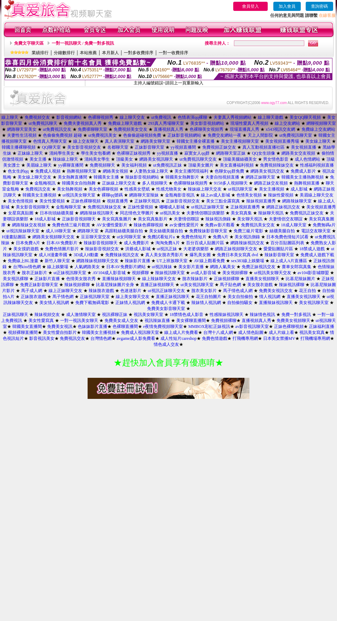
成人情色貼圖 (250, 332)
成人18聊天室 (58, 230)
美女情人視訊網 (54, 302)
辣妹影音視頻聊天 (100, 242)
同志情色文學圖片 (137, 213)
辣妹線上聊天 (65, 159)
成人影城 (299, 189)
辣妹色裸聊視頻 (148, 224)
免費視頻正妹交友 (219, 147)
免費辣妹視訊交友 (122, 254)
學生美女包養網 (95, 153)
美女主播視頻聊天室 (240, 141)
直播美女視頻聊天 (262, 278)
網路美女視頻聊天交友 (53, 236)
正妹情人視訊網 (130, 302)
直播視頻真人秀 (168, 129)
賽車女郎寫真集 (297, 266)
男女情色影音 (275, 159)
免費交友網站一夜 (224, 135)
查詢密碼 (319, 6)
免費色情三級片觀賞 (71, 224)
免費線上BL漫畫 (23, 260)
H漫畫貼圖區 (14, 236)
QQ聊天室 (51, 147)
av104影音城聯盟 (313, 272)
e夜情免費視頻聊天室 (163, 326)
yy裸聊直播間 (70, 165)
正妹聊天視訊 (147, 201)
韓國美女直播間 (27, 326)
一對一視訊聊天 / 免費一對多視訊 (83, 43)
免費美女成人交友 (121, 320)
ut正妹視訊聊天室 (69, 272)
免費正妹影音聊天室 (39, 284)
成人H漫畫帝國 (53, 254)
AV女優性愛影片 (111, 224)
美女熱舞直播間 (72, 177)
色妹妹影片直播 (92, 326)
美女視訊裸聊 (15, 278)
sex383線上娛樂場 (247, 260)
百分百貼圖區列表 (287, 242)
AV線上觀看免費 (209, 260)
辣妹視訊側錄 (218, 218)
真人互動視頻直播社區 (263, 147)
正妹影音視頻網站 (184, 135)
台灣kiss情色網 (27, 266)
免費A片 (221, 236)
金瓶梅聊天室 (68, 207)
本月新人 (110, 52)
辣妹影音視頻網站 (142, 177)
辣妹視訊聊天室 (170, 272)
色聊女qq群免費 (229, 171)
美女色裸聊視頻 (103, 189)
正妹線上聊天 (30, 153)
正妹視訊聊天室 (94, 296)
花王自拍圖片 (208, 296)
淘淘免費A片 (167, 242)
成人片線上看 (281, 332)
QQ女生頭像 (263, 153)
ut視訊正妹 (167, 248)
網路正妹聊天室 (260, 177)
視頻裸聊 (140, 272)
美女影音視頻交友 (84, 147)
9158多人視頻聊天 (231, 183)
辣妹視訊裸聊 (291, 284)
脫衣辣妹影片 (195, 278)
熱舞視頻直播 (306, 183)
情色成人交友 (166, 344)
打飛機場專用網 (315, 338)
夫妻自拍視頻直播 (222, 177)
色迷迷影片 (130, 290)
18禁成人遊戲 (312, 248)
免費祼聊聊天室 (92, 129)
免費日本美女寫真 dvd (237, 254)
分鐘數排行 (64, 52)
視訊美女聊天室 (148, 314)
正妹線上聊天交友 (119, 183)
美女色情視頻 (20, 201)
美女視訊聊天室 (314, 302)
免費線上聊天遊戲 (125, 123)
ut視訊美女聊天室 (79, 195)
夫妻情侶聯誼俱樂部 (205, 213)
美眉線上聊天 (39, 165)
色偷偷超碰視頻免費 (142, 135)
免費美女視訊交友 (276, 290)
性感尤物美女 (169, 189)
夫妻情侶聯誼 (186, 218)
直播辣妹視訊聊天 (276, 302)
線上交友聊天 (85, 141)
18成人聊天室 (293, 224)
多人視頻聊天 (154, 183)
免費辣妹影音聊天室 (208, 230)
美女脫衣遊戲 (260, 284)
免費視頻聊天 (102, 165)
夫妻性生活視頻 (22, 135)
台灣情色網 (101, 338)
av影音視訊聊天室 (252, 326)
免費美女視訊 (59, 326)
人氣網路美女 (87, 266)
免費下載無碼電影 (92, 302)
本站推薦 (88, 52)
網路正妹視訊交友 (283, 207)
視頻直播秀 (117, 201)
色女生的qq (18, 171)
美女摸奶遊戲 (26, 248)
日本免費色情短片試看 (287, 236)
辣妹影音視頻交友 (102, 248)
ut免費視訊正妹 (167, 165)
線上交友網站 (287, 123)
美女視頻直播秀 (321, 207)
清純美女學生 (97, 159)
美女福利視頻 (134, 165)
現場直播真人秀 (244, 129)
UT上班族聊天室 (172, 260)
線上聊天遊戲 (270, 117)
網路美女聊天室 (155, 141)
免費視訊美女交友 (258, 224)
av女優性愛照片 (184, 224)
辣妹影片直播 (137, 260)
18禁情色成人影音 (186, 314)
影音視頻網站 (69, 117)
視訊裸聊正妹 (114, 314)
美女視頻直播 (303, 147)
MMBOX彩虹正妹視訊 (209, 326)
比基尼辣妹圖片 (300, 278)
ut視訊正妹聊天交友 (166, 290)
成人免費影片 (136, 242)
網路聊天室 (87, 230)
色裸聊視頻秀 (100, 117)
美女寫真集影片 (152, 218)
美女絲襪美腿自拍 (166, 230)
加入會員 (287, 6)
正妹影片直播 (47, 278)
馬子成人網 (31, 290)
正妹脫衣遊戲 (33, 296)
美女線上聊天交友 (34, 177)
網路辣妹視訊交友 (247, 242)
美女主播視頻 (271, 189)
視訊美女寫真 (312, 332)
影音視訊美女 (42, 338)
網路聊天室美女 (22, 129)
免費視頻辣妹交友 (277, 165)
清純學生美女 (62, 153)
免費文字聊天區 (29, 43)
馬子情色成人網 (238, 290)
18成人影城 (45, 218)
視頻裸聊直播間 (23, 332)
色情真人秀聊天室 (50, 141)
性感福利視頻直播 (317, 165)
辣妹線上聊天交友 (205, 189)
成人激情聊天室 (81, 314)
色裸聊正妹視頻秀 (134, 153)
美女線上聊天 (318, 141)
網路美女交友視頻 (298, 153)
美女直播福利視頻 (237, 165)
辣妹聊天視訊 (271, 213)
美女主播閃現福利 (191, 171)
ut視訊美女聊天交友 (272, 272)
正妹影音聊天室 (149, 147)
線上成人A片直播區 (289, 260)
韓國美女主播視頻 (39, 195)
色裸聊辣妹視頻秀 (191, 183)
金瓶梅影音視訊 (180, 195)
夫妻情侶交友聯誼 (286, 218)
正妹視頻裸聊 (226, 278)
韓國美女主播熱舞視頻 (302, 177)
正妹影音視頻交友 (183, 201)
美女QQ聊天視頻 (305, 117)
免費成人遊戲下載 (317, 254)
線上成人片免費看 (181, 332)
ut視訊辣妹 (162, 266)
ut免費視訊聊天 (42, 123)
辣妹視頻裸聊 (77, 284)
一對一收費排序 (173, 52)
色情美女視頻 (249, 195)
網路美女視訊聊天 (156, 159)
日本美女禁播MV (279, 338)
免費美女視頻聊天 (293, 320)
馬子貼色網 (230, 284)
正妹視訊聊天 (15, 314)
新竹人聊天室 (57, 260)
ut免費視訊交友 (57, 129)
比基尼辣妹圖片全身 (115, 284)
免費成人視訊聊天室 (140, 332)
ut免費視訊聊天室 (295, 135)
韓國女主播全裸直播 (196, 141)
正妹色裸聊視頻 (86, 201)
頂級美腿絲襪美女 (240, 159)
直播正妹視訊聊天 (173, 296)
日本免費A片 (28, 242)
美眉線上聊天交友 (316, 195)
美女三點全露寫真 (223, 201)
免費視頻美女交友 (130, 129)
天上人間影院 (260, 135)
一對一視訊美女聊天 (79, 320)
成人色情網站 (307, 159)
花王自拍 (307, 290)
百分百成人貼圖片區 (205, 242)
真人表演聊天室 (119, 141)
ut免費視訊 (161, 117)
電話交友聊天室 (316, 230)
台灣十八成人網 (218, 332)
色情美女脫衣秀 (81, 278)
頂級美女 (124, 159)
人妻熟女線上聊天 (151, 171)
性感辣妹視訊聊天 (226, 314)
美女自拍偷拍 (240, 296)
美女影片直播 (191, 266)
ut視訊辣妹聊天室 (22, 230)
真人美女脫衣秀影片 (164, 254)
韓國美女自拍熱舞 (79, 183)
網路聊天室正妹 (231, 153)
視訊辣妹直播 (157, 320)
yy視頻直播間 (183, 147)
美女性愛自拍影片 (60, 332)
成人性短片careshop (178, 338)
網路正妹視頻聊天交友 (236, 248)
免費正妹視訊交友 (258, 266)
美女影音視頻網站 (207, 123)
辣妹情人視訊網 (206, 302)
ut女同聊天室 (129, 236)
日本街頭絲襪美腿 (57, 213)
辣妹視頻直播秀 (261, 201)
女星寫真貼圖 (20, 213)
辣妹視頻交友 (47, 314)
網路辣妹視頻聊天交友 (97, 260)
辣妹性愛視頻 (280, 195)
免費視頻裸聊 (223, 320)
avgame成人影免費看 (136, 338)
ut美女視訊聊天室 (196, 284)
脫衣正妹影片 (34, 272)
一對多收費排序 (138, 52)
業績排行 (40, 52)
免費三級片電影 (248, 230)
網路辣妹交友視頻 (29, 224)
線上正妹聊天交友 (65, 290)
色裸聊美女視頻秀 (206, 129)
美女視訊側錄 (247, 236)
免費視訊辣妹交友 (104, 207)
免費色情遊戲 (214, 338)
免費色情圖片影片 (62, 248)
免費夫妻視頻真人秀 (83, 123)
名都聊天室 (117, 147)
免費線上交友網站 (318, 129)
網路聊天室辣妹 (144, 195)
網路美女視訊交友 (267, 171)
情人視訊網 (269, 296)
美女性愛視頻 (52, 201)
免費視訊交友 (38, 189)
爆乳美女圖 (200, 254)
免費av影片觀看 (219, 224)
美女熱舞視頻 (69, 189)
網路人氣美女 (222, 266)
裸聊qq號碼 (112, 195)
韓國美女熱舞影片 (182, 177)
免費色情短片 (193, 236)
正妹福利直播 (321, 326)
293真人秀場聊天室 (166, 123)
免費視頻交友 (37, 117)
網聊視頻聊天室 (321, 123)
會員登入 (250, 6)
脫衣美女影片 (204, 290)
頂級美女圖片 (201, 165)
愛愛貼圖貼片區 (278, 248)
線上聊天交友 (132, 117)
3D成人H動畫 (86, 254)
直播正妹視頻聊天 (157, 284)
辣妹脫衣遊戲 (101, 290)
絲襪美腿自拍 (282, 230)
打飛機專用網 (245, 338)
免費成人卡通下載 (168, 302)
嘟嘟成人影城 (172, 207)
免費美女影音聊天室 (166, 308)
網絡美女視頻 (115, 171)
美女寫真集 (241, 213)
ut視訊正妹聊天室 (207, 207)
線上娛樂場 (57, 266)
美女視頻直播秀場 (282, 141)
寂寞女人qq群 (197, 153)
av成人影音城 (203, 272)
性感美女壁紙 (137, 189)
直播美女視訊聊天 (303, 296)
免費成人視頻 (48, 171)
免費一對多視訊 (296, 314)
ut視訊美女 (170, 213)
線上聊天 (9, 117)
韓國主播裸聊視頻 (19, 147)
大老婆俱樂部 (196, 248)
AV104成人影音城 (109, 272)
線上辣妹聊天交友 (159, 278)
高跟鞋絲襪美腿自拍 (124, 230)
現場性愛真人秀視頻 (249, 123)
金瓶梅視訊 (45, 183)
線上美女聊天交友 (133, 296)
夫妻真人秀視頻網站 (233, 117)
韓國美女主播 (106, 177)
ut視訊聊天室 (240, 189)
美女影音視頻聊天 (33, 207)
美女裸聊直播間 (191, 320)
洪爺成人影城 (138, 248)
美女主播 (38, 159)
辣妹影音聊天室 (279, 254)
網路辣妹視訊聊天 (97, 213)
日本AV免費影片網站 (126, 266)
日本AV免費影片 (61, 242)
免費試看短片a (160, 236)
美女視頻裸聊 (235, 272)
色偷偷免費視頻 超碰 (62, 135)
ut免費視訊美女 (102, 135)
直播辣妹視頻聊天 (119, 278)
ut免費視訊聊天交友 (197, 159)
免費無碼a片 (324, 224)
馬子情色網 (63, 296)
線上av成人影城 (215, 195)
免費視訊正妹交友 (307, 213)
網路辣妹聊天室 (297, 201)
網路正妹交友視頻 (271, 183)
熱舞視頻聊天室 (81, 171)
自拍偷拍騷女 (240, 302)
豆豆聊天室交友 (95, 236)
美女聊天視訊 (249, 218)
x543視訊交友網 (280, 129)
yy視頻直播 (167, 153)
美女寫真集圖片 (117, 218)
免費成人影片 (303, 171)
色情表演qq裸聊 (192, 117)
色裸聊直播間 (125, 326)
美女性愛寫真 (41, 320)
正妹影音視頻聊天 (79, 218)
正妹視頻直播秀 (245, 207)
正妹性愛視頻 (140, 207)
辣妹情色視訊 (262, 314)
